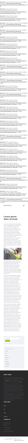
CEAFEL (8, 205)
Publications (8, 363)
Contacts (7, 366)
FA (4, 409)
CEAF (7, 380)
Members (7, 357)
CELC (21, 382)
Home (7, 351)
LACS (6, 355)
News (7, 359)
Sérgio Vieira (16, 440)
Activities (7, 361)
